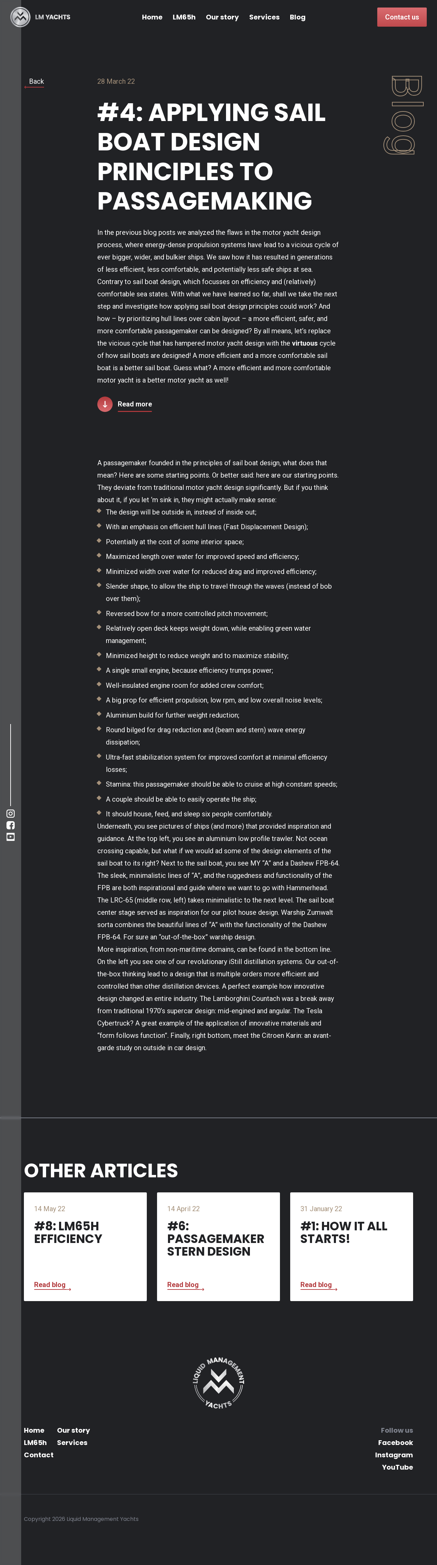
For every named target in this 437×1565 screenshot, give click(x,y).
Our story (222, 17)
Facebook (395, 1442)
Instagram (394, 1455)
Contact (39, 1455)
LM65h (184, 17)
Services (264, 17)
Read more (135, 404)
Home (152, 17)
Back (36, 81)
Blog (298, 17)
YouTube (397, 1467)
